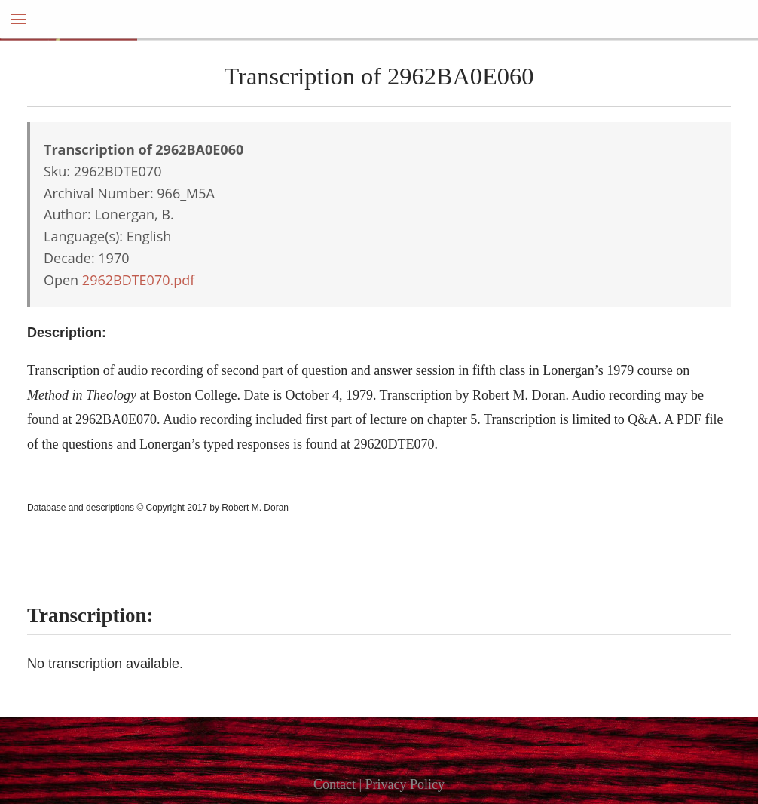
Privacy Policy (405, 784)
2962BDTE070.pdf (138, 280)
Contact (334, 784)
